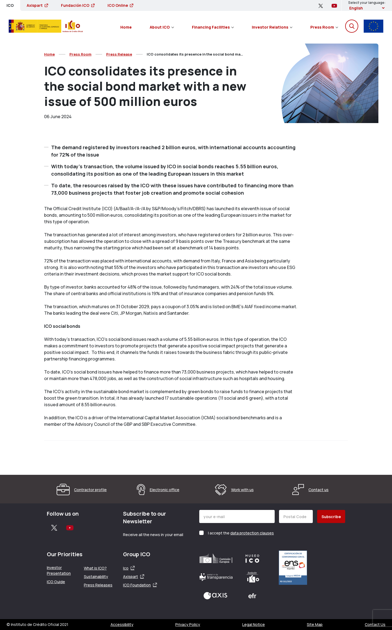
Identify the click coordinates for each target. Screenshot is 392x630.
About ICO (162, 27)
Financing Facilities (213, 27)
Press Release (119, 54)
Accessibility (122, 624)
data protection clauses (252, 533)
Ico (125, 568)
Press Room (324, 27)
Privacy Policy (187, 624)
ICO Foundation (137, 585)
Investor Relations (272, 27)
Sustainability (96, 576)
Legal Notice (253, 624)
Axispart (37, 5)
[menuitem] (126, 26)
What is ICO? (95, 568)
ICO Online (120, 5)
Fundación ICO (77, 5)
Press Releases (98, 585)
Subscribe (331, 516)
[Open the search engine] (351, 26)
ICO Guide (56, 581)
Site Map (315, 624)
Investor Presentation (59, 570)
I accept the (241, 533)
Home (126, 27)
